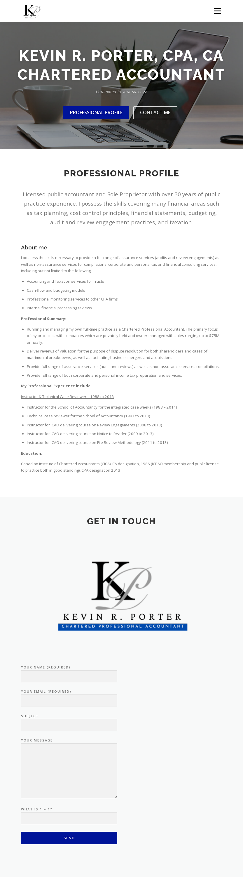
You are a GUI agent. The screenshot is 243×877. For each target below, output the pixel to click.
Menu (217, 10)
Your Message (69, 769)
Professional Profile (96, 112)
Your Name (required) (69, 672)
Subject (69, 721)
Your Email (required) (69, 696)
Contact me (155, 112)
